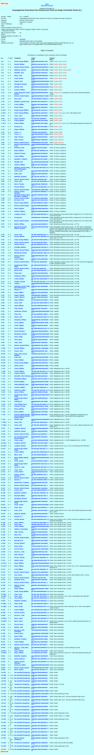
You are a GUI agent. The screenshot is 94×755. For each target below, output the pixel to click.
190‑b (4, 621)
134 (4, 452)
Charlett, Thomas (19, 281)
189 (4, 615)
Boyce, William (19, 150)
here (32, 55)
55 (3, 217)
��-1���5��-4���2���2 (39, 650)
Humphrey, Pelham (20, 320)
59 (3, 234)
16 (3, 104)
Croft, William (18, 569)
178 (4, 579)
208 (5, 675)
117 (4, 395)
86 (3, 308)
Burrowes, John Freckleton (19, 630)
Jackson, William (19, 90)
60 (3, 236)
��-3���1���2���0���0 (40, 220)
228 (5, 738)
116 (4, 392)
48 (3, 198)
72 (3, 270)
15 (3, 101)
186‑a (4, 603)
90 (3, 320)
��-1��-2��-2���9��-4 (38, 118)
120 (4, 404)
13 (3, 96)
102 (4, 354)
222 (5, 719)
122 (4, 409)
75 (3, 279)
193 (4, 630)
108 (4, 371)
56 (3, 220)
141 (4, 471)
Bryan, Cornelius (19, 118)
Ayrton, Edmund (19, 659)
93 (3, 328)
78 (3, 286)
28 (3, 142)
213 (5, 691)
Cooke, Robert (18, 78)
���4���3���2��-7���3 (40, 667)
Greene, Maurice (19, 297)
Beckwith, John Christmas (22, 376)
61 (3, 239)
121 (4, 406)
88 (3, 314)
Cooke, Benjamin (19, 92)
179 (4, 582)
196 (4, 639)
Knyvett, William (19, 414)
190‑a (4, 618)
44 (3, 187)
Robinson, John (19, 147)
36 (3, 164)
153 (4, 504)
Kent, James (18, 339)
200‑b (4, 652)
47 (3, 195)
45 (3, 189)
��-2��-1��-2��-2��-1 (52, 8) (40, 371)
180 (4, 585)
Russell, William (19, 64)
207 (5, 672)
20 (3, 118)
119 (4, 401)
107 (4, 368)
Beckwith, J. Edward (20, 159)
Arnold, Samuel (19, 519)
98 (3, 342)
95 (3, 334)
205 (4, 668)
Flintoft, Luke (18, 419)
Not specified (18, 437)
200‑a (4, 651)
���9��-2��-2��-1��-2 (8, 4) (40, 353)
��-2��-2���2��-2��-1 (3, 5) (40, 606)
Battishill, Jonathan (20, 176)
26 (3, 137)
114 (4, 387)
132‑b (4, 446)
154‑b (4, 510)
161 (4, 529)
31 (3, 150)
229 (5, 742)
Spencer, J (17, 479)
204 (4, 665)
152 (4, 501)
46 (3, 191)
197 (4, 642)
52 (3, 208)
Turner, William (19, 322)
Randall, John (18, 87)
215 (5, 696)
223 (5, 722)
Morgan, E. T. (18, 289)
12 (3, 92)
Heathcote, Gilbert (20, 276)
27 (3, 139)
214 (5, 693)
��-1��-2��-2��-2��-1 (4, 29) (40, 281)
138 (4, 463)
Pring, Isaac (18, 273)
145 (4, 482)
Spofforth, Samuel (20, 431)
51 (3, 205)
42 (3, 181)
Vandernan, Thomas (20, 311)
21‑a (4, 120)
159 (4, 524)
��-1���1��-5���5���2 (39, 198)
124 (4, 414)
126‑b (4, 425)
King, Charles (18, 308)
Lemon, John (18, 171)
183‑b (4, 596)
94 (3, 331)
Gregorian (26, 672)
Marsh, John (18, 75)
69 (3, 262)
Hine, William (18, 598)
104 (4, 360)
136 (4, 457)
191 (4, 624)
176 (4, 575)
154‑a (4, 507)
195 (4, 636)
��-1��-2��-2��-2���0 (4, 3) (40, 404)
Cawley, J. (17, 283)
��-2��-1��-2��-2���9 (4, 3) (40, 594)
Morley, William (19, 409)
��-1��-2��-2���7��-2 (38, 268)
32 (3, 153)
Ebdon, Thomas (20, 228)
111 (4, 379)
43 (3, 184)
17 (3, 107)
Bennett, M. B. (18, 540)
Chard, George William (21, 61)
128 (4, 431)
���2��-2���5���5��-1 (39, 477)
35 (3, 162)
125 (4, 419)
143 (4, 478)
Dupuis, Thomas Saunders (19, 192)
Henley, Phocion (19, 244)
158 (4, 522)
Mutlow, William (19, 224)
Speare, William (19, 392)
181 (4, 588)
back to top (4, 3)
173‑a (4, 563)
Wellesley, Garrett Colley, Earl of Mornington (22, 168)
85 (3, 305)
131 (4, 440)
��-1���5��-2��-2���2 (39, 652)
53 (3, 211)
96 (3, 337)
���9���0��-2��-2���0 (39, 142)
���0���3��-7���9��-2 (39, 488)
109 (4, 373)
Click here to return (47, 5)
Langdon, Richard (20, 214)
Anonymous (18, 217)
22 (3, 126)
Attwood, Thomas (19, 153)
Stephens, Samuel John (21, 101)
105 (4, 363)
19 (3, 116)
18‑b (4, 113)
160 (4, 526)
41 (3, 179)
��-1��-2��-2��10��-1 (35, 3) (40, 390)
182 (4, 591)
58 (3, 227)
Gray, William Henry (20, 404)
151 (4, 498)
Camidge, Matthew (20, 247)
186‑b (4, 606)
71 (3, 268)
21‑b (4, 123)
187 (4, 609)
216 (5, 700)
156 (4, 516)
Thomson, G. (18, 126)
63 (3, 244)
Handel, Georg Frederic (22, 415)
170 (4, 554)
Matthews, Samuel (20, 70)
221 (5, 716)
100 (4, 348)
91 (3, 322)
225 (5, 728)
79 (3, 289)
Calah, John (18, 173)
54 (3, 214)
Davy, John (17, 98)
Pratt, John (17, 314)
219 (5, 709)
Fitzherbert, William (20, 379)
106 (4, 365)
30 (3, 147)
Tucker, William (19, 325)
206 (4, 669)
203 (4, 661)
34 (3, 159)
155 (4, 513)
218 (5, 706)
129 (4, 434)
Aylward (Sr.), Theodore (21, 482)
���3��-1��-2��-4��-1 (38, 577)
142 (4, 474)
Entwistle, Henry (19, 579)
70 (3, 265)
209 (5, 678)
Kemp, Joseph (18, 461)
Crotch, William (19, 104)
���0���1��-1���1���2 (40, 217)
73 (3, 273)
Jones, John (18, 116)
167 (4, 546)
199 (4, 647)
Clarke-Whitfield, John (21, 384)
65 (3, 250)
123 (4, 412)
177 (4, 578)
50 (3, 203)
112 (4, 381)
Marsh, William (19, 457)
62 (3, 242)
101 (4, 351)
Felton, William (19, 526)
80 (3, 292)
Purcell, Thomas (19, 557)
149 (4, 493)
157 (4, 519)
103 (4, 357)
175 (4, 572)
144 (4, 479)
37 (3, 167)
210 (5, 681)
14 (3, 98)
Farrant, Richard (19, 331)
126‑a (4, 422)
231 (5, 749)
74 (3, 276)
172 (4, 560)
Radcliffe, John (19, 72)
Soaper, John (18, 81)
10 (3, 87)
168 (4, 549)
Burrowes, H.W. (19, 200)
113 (4, 384)
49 (3, 200)
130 (4, 437)
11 (3, 90)
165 (4, 540)
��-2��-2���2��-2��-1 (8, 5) (40, 519)
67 (3, 255)
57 (3, 224)
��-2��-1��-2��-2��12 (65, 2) (40, 167)
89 (3, 317)
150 (4, 495)
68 (3, 259)
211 (5, 684)
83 (3, 300)
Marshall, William (19, 495)
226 (5, 732)
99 (3, 345)
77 (3, 283)
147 (4, 488)
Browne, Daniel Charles (21, 67)
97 (3, 339)
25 (3, 134)
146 (4, 485)
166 (4, 543)
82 (3, 297)
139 (4, 467)
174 (4, 569)
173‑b (4, 566)
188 (4, 612)
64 (3, 247)
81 (3, 295)
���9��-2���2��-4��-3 (39, 179)
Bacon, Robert (18, 669)
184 (4, 598)
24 (3, 132)
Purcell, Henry (18, 549)
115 (4, 390)
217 (5, 703)
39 (3, 173)
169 (4, 552)
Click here (23, 41)
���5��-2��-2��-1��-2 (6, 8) (40, 469)
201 (4, 656)
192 (4, 627)
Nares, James (18, 618)
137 (4, 461)
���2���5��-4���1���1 (40, 189)
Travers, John (18, 351)
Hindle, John (18, 317)
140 (4, 470)
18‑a (4, 110)
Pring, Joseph (18, 107)
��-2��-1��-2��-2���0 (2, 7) (40, 522)
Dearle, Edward (19, 208)
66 (3, 253)
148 (4, 490)
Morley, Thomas (19, 738)
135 (4, 455)
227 (5, 735)
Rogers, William (19, 129)
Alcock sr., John (19, 467)
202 (4, 659)
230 (5, 746)
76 (3, 281)
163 (4, 535)
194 (4, 633)
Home (47, 4)
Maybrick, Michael (20, 513)
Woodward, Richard (20, 84)
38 (3, 171)
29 (3, 144)
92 (3, 325)
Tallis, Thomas (18, 137)
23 (3, 129)
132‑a (4, 443)
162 (4, 532)
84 (3, 303)
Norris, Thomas (19, 184)
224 (5, 725)
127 (4, 428)
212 (5, 687)
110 (4, 376)
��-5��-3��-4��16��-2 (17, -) (40, 448)
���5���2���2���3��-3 (40, 630)
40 (3, 176)
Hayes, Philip (18, 337)
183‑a (4, 594)
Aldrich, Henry (18, 365)
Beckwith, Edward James (22, 195)
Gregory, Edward (19, 373)
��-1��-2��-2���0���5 (39, 261)
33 (3, 156)
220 (5, 713)
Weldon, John (18, 627)
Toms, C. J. (17, 132)
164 (4, 537)
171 (4, 557)
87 (3, 311)
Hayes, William (19, 292)
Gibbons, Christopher (21, 529)
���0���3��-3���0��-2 (39, 295)
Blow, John (17, 535)
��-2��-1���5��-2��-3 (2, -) (40, 234)
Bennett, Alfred (19, 144)
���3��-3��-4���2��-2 (39, 132)
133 (4, 448)
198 (4, 644)
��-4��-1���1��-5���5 (39, 242)
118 (4, 398)
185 (4, 601)
